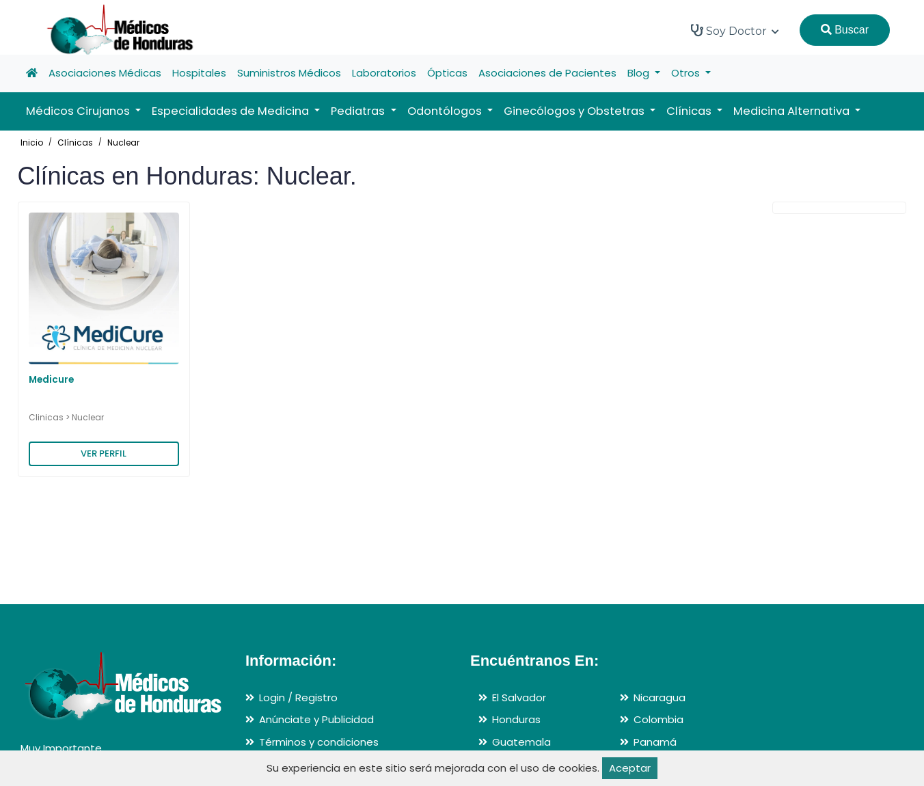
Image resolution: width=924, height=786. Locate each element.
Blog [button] (639, 73)
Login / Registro (298, 697)
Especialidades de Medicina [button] (232, 111)
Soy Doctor (735, 31)
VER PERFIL (103, 453)
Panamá (655, 742)
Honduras (516, 719)
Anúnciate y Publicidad (316, 719)
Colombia (658, 719)
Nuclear (123, 142)
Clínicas (75, 142)
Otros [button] (687, 73)
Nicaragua (659, 697)
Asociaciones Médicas (105, 73)
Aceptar (630, 768)
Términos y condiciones (319, 742)
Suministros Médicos (289, 73)
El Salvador (519, 697)
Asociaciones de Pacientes (547, 73)
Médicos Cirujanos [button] (79, 111)
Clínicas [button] (690, 111)
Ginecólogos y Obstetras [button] (575, 111)
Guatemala (521, 742)
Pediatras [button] (359, 111)
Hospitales (199, 73)
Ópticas (447, 73)
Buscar (845, 30)
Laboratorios (384, 73)
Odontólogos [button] (446, 111)
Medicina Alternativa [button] (792, 111)
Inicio (32, 142)
